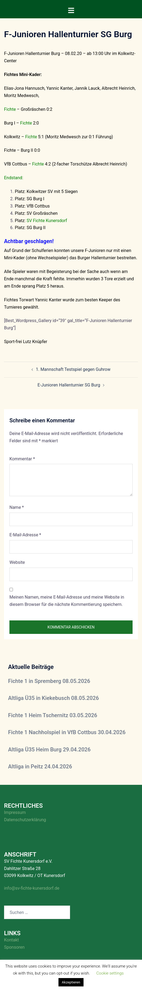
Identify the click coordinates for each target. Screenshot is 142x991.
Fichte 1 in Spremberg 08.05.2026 (49, 681)
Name (16, 507)
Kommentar (22, 458)
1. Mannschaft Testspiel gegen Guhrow (73, 369)
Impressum (15, 812)
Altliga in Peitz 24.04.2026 (40, 766)
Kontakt (11, 939)
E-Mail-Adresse (25, 534)
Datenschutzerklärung (25, 819)
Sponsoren (14, 947)
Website (17, 562)
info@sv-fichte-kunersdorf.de (31, 888)
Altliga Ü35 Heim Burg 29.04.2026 (49, 749)
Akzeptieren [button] (71, 982)
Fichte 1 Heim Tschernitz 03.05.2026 (52, 715)
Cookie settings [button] (110, 973)
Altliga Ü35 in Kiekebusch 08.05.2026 (53, 698)
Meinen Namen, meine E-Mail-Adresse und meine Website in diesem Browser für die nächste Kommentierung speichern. (66, 601)
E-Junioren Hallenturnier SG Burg (68, 385)
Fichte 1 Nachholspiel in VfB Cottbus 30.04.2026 (67, 732)
